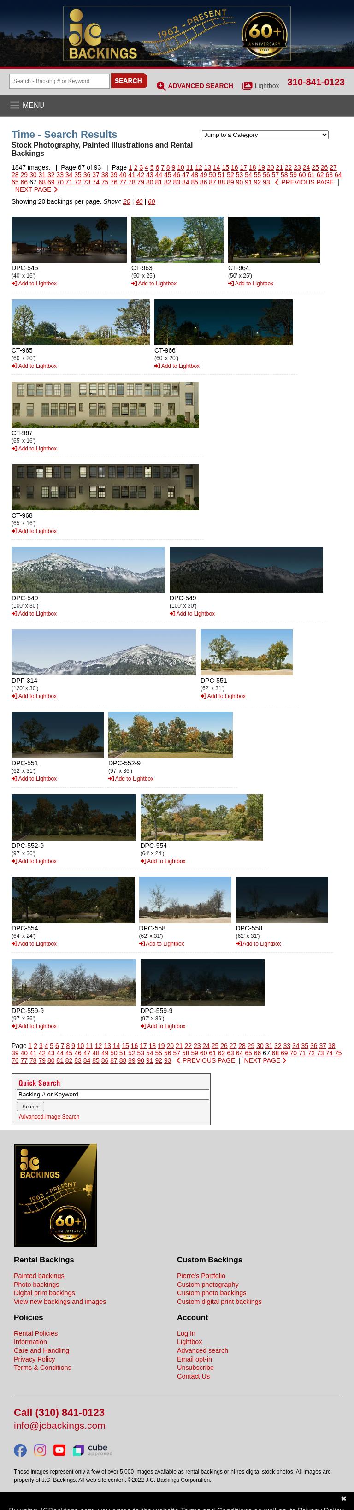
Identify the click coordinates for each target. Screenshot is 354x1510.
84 (185, 182)
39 (114, 174)
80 (149, 182)
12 (198, 167)
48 (194, 174)
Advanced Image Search (49, 1116)
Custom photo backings (211, 1293)
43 (149, 174)
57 (275, 174)
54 (248, 174)
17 (243, 167)
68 (42, 182)
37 (96, 174)
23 (297, 167)
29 (24, 174)
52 (230, 174)
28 (15, 174)
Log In (186, 1333)
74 (96, 182)
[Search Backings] (59, 81)
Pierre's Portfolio (201, 1275)
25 (315, 167)
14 (216, 167)
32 (51, 174)
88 (221, 182)
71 (69, 182)
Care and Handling (41, 1350)
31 (42, 174)
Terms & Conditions (42, 1367)
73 (87, 182)
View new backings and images (60, 1301)
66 (24, 182)
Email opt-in (194, 1359)
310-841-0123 (316, 82)
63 (329, 174)
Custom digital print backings (219, 1301)
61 (311, 174)
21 (279, 167)
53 (239, 174)
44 (159, 174)
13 (208, 167)
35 (78, 174)
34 (69, 174)
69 (51, 182)
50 (212, 174)
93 (266, 182)
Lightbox (267, 85)
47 (185, 174)
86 (203, 182)
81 (159, 182)
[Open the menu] (177, 105)
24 (306, 167)
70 (60, 182)
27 (333, 167)
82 (167, 182)
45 (167, 174)
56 (266, 174)
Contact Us (193, 1376)
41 (132, 174)
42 (141, 174)
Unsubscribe (195, 1367)
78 (132, 182)
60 (302, 174)
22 (288, 167)
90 (239, 182)
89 (230, 182)
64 (338, 174)
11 (190, 167)
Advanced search (202, 1350)
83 (176, 182)
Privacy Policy (34, 1359)
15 (226, 167)
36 (87, 174)
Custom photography (208, 1284)
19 (261, 167)
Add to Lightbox (34, 283)
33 (60, 174)
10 (180, 167)
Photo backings (36, 1284)
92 (257, 182)
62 (320, 174)
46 (176, 174)
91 (248, 182)
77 (123, 182)
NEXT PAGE (36, 189)
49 (203, 174)
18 (252, 167)
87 (212, 182)
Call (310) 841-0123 (59, 1413)
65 (15, 182)
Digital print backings (44, 1293)
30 (33, 174)
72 (78, 182)
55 (257, 174)
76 (114, 182)
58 (284, 174)
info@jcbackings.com (60, 1425)
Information (30, 1341)
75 (105, 182)
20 (270, 167)
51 (221, 174)
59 (293, 174)
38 (105, 174)
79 (141, 182)
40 (123, 174)
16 (234, 167)
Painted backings (39, 1275)
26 (324, 167)
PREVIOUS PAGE (304, 182)
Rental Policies (36, 1333)
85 (194, 182)
